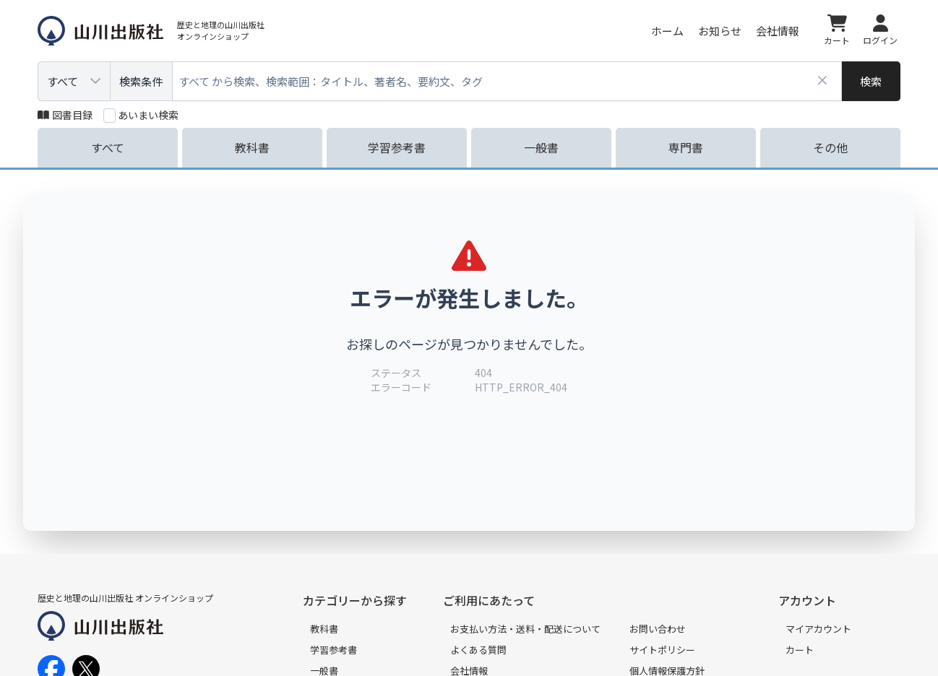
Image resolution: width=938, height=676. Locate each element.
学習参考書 (333, 649)
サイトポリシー (662, 649)
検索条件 (141, 81)
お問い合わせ (657, 629)
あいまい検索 (148, 115)
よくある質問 (478, 649)
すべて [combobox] (62, 81)
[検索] (871, 81)
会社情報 (777, 30)
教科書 (324, 629)
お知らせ (719, 30)
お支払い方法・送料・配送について (525, 629)
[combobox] (507, 81)
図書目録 (65, 115)
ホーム (667, 30)
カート (800, 649)
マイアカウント (818, 629)
